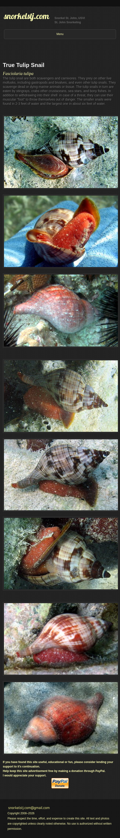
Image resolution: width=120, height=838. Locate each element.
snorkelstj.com (26, 16)
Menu (59, 34)
